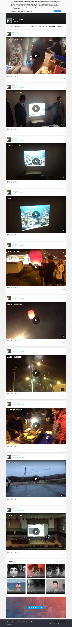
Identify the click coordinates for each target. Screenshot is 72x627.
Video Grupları (42, 26)
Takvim (59, 26)
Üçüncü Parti (20, 11)
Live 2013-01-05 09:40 (18, 140)
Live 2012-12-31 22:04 (18, 351)
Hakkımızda (9, 624)
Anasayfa (10, 26)
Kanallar (25, 26)
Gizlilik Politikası (21, 621)
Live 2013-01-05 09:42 (18, 87)
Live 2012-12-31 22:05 (18, 299)
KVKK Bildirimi (30, 621)
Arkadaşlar (33, 26)
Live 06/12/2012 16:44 (18, 457)
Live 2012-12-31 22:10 (18, 246)
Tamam (57, 11)
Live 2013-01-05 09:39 (18, 193)
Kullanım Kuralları (10, 621)
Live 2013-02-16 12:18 (18, 34)
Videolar (17, 26)
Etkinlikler (52, 26)
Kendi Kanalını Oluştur (36, 607)
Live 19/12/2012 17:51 (18, 404)
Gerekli (13, 11)
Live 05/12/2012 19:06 (18, 510)
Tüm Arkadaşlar (60, 561)
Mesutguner (15, 32)
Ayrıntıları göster (28, 11)
